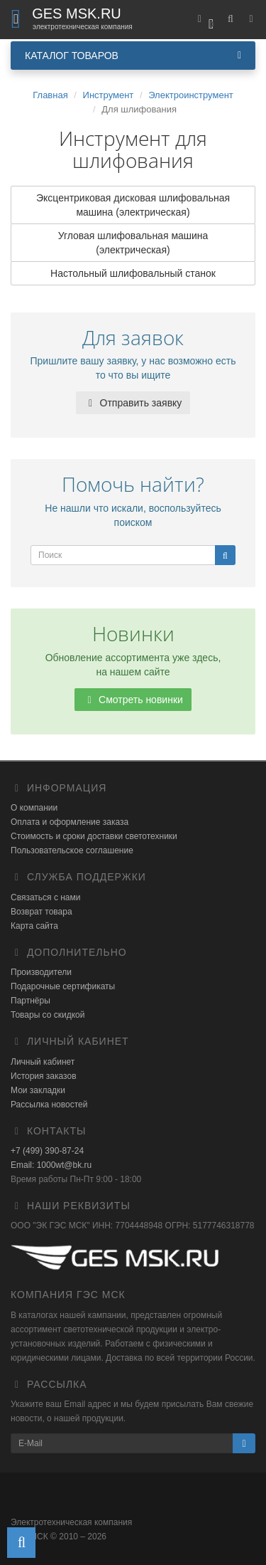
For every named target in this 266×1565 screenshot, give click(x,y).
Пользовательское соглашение (72, 850)
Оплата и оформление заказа (69, 822)
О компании (34, 808)
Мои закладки (38, 1090)
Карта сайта (34, 926)
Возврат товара (41, 912)
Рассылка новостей (49, 1105)
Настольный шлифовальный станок (133, 273)
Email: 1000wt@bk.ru (51, 1165)
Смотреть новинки (133, 699)
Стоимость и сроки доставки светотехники (94, 836)
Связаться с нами (45, 897)
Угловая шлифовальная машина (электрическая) (133, 242)
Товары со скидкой (47, 1015)
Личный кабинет (42, 1062)
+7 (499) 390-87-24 (47, 1151)
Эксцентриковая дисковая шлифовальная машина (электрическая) (133, 205)
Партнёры (30, 1001)
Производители (41, 972)
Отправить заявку (133, 403)
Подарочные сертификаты (63, 986)
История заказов (44, 1076)
